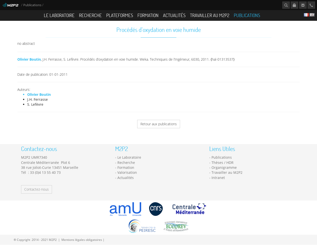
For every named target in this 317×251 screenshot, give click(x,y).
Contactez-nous (36, 189)
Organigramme (224, 167)
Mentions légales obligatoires (81, 240)
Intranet (218, 177)
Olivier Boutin (29, 59)
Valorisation (127, 172)
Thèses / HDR (222, 162)
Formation (147, 15)
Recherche (90, 15)
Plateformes (119, 15)
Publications (32, 5)
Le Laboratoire (59, 15)
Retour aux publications (158, 124)
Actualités (174, 15)
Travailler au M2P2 (209, 15)
